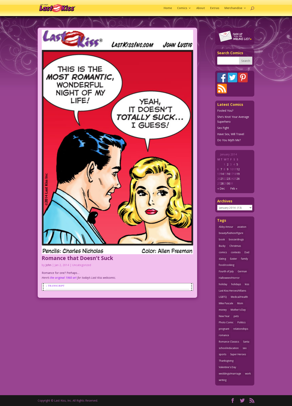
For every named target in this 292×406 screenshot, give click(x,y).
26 (238, 179)
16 (228, 174)
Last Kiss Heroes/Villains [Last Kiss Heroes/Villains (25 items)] (232, 290)
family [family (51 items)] (244, 258)
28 (222, 183)
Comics (182, 8)
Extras (214, 8)
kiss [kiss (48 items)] (247, 284)
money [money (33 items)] (223, 309)
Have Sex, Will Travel (230, 134)
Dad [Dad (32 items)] (246, 252)
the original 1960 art (63, 278)
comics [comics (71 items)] (223, 252)
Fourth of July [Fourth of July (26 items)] (226, 271)
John (48, 265)
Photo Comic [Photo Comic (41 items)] (226, 322)
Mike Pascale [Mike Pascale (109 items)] (226, 303)
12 (238, 169)
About (200, 8)
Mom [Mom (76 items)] (240, 303)
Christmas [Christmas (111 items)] (235, 246)
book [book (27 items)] (222, 239)
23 (228, 179)
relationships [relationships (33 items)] (240, 329)
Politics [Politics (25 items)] (241, 322)
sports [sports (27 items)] (222, 354)
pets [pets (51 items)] (236, 316)
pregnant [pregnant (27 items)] (224, 329)
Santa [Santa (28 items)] (246, 341)
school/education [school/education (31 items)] (229, 348)
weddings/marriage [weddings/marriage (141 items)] (230, 373)
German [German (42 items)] (242, 271)
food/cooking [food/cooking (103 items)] (226, 265)
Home (168, 8)
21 (222, 179)
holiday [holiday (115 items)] (223, 284)
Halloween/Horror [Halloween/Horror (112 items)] (229, 278)
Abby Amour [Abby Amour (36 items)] (226, 227)
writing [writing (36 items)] (222, 380)
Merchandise (233, 8)
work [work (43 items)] (248, 373)
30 (228, 183)
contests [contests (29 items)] (235, 252)
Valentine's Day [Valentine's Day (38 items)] (227, 367)
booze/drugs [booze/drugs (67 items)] (236, 239)
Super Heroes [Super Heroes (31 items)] (238, 354)
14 (222, 174)
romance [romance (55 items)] (224, 335)
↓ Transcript (55, 285)
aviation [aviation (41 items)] (241, 227)
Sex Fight (223, 128)
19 (238, 174)
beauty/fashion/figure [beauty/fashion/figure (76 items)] (231, 233)
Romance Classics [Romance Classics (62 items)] (229, 341)
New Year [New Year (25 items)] (224, 316)
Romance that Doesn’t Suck (77, 258)
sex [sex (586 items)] (244, 348)
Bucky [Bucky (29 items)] (222, 246)
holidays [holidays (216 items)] (236, 284)
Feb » (233, 188)
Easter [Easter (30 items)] (233, 258)
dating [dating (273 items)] (222, 258)
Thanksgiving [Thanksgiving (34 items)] (226, 360)
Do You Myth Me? (229, 140)
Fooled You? (225, 110)
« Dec (221, 188)
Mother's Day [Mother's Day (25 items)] (238, 309)
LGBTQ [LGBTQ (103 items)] (223, 297)
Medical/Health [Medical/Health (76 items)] (239, 297)
